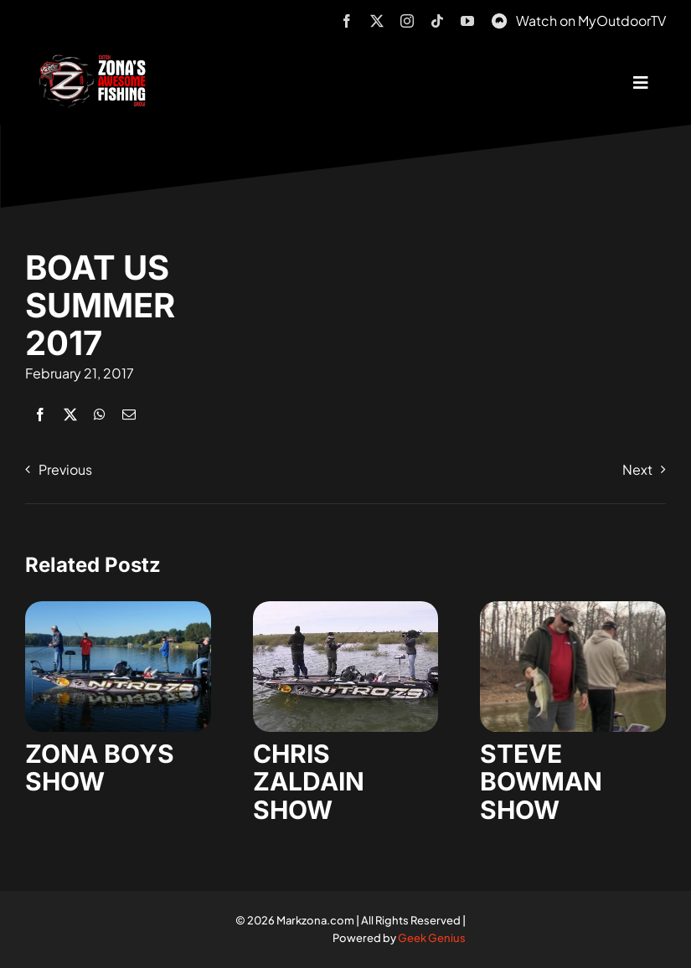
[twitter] (377, 21)
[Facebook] (40, 414)
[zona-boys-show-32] (118, 607)
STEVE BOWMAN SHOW (541, 782)
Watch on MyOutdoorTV (591, 20)
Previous (65, 469)
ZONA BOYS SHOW (99, 768)
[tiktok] (437, 21)
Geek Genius (432, 938)
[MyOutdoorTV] (499, 19)
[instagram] (407, 21)
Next (637, 469)
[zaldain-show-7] (346, 607)
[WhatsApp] (99, 414)
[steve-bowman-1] (573, 607)
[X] (70, 414)
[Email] (129, 414)
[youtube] (467, 21)
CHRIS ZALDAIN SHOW (308, 782)
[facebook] (346, 21)
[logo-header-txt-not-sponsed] (95, 61)
